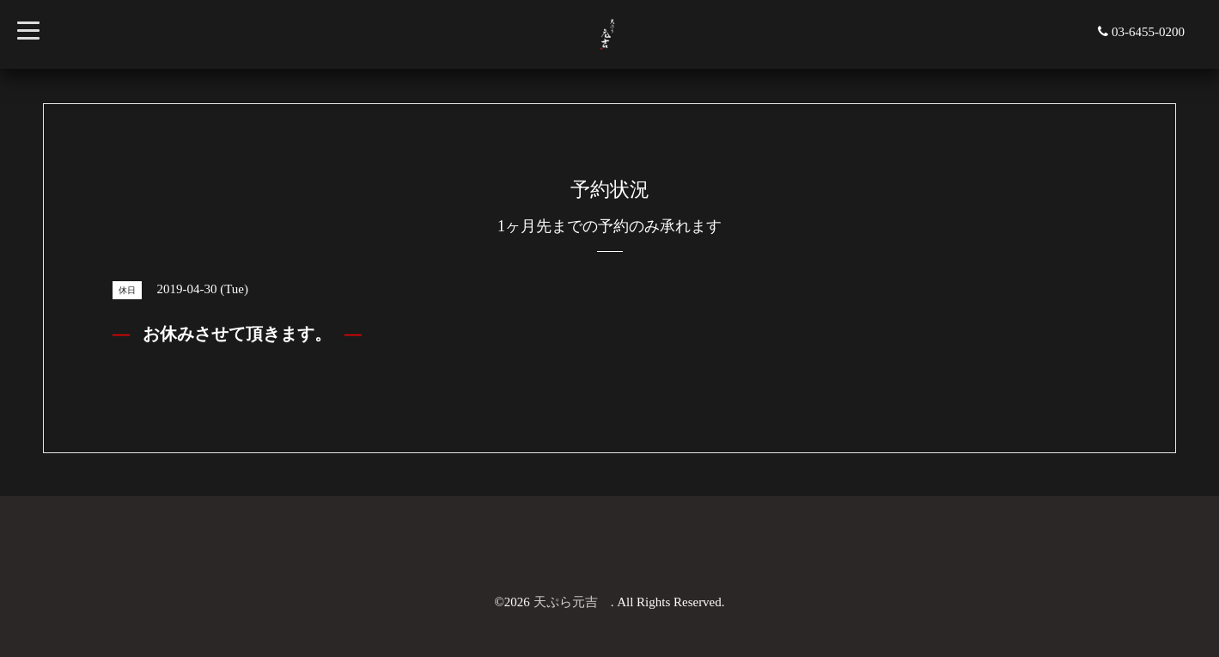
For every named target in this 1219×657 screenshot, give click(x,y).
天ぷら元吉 (572, 602)
